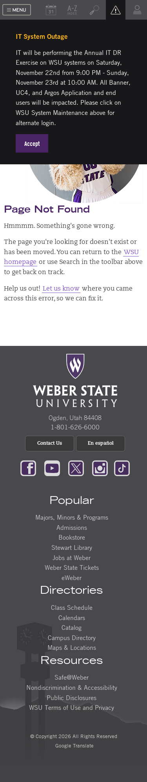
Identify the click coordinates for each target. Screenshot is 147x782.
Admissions (71, 527)
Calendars (71, 618)
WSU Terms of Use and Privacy (71, 707)
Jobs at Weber (72, 558)
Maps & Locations (71, 647)
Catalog (72, 627)
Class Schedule (72, 607)
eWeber (72, 578)
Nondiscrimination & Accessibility (71, 687)
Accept (32, 143)
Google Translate (74, 745)
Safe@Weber (71, 677)
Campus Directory (72, 638)
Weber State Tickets (72, 567)
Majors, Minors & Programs (71, 517)
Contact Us (49, 443)
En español (101, 443)
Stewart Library (71, 547)
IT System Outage (42, 36)
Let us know (61, 289)
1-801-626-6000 (75, 427)
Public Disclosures (71, 698)
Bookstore (71, 537)
